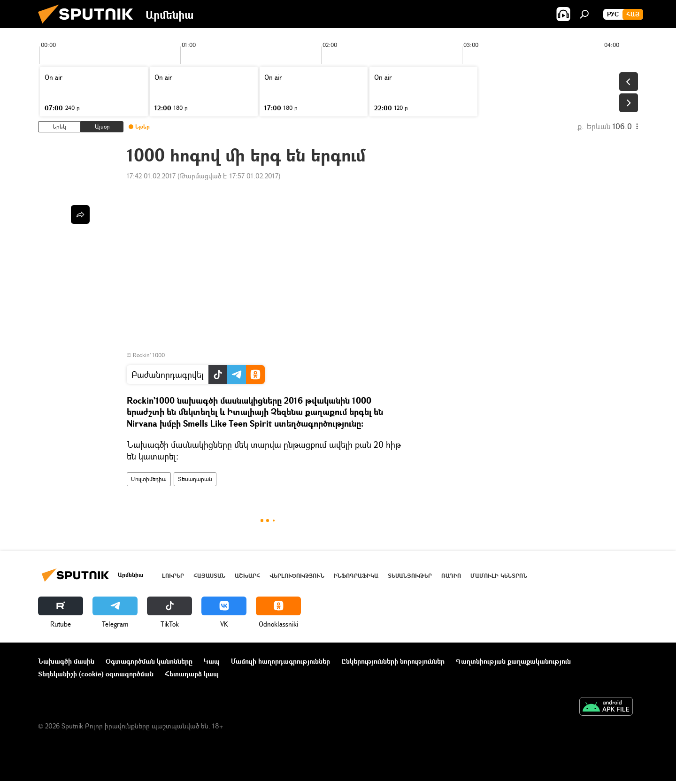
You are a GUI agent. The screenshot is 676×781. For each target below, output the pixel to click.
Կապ (212, 661)
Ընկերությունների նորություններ (393, 661)
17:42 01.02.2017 (151, 175)
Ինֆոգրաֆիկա (356, 576)
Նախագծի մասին (66, 661)
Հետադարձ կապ (192, 673)
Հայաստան (209, 576)
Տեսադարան (195, 479)
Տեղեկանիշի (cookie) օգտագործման (96, 673)
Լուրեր (173, 576)
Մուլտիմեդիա (149, 479)
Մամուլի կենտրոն (498, 576)
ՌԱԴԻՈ (451, 576)
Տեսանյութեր (410, 576)
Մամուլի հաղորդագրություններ (280, 661)
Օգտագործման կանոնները (149, 661)
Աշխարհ (247, 576)
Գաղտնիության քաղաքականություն (513, 661)
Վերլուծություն (296, 576)
